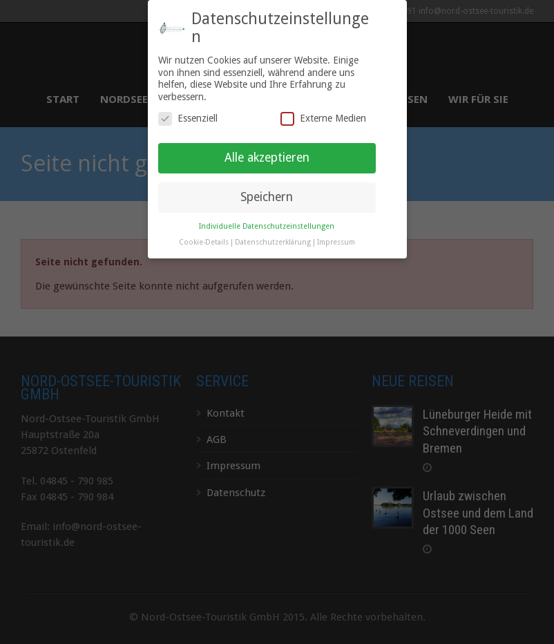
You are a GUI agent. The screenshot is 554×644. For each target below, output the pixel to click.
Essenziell (188, 103)
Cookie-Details (204, 226)
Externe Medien (323, 103)
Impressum (336, 226)
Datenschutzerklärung (273, 226)
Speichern (266, 182)
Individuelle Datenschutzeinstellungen (266, 211)
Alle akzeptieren (267, 142)
